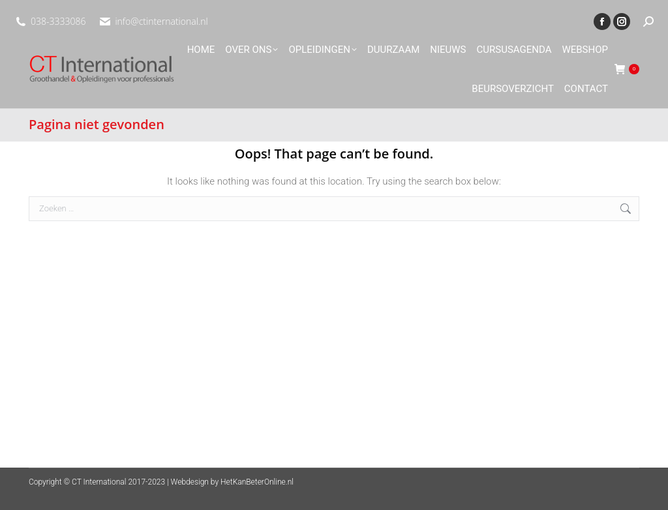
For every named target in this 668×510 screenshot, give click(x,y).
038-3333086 (58, 21)
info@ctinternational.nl (161, 21)
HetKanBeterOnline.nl (257, 482)
